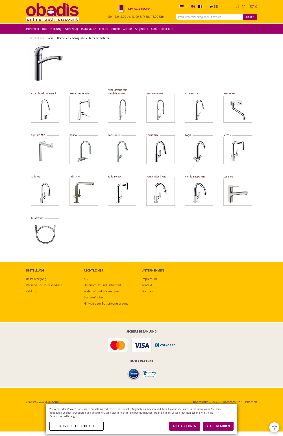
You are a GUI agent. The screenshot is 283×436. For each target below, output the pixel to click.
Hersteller (63, 38)
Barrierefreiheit (94, 297)
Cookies (71, 409)
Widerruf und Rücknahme (101, 291)
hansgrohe (79, 38)
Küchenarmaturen (99, 38)
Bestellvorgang (36, 279)
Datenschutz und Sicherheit (102, 285)
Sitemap (147, 291)
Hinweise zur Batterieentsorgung (106, 303)
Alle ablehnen (184, 426)
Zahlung (31, 291)
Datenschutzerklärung (62, 416)
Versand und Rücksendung (44, 285)
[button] (216, 6)
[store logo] (52, 11)
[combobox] (209, 17)
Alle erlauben (218, 426)
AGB (87, 279)
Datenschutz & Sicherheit (240, 402)
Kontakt (147, 285)
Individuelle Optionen (76, 426)
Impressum (149, 279)
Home (50, 38)
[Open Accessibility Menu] (274, 427)
